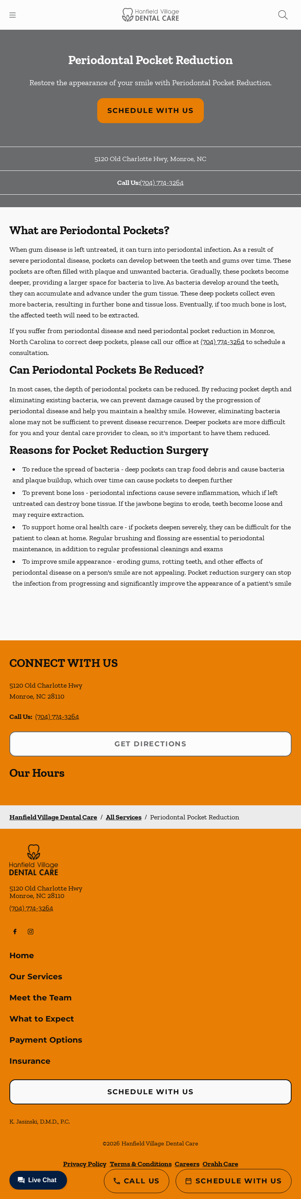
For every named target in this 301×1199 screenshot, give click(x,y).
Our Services (35, 976)
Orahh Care (220, 1164)
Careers (187, 1164)
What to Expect (41, 1018)
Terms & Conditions (141, 1164)
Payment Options (45, 1040)
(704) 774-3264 (162, 182)
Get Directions (150, 744)
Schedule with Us (150, 110)
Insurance (30, 1061)
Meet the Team (40, 997)
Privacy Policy (85, 1164)
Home (21, 955)
